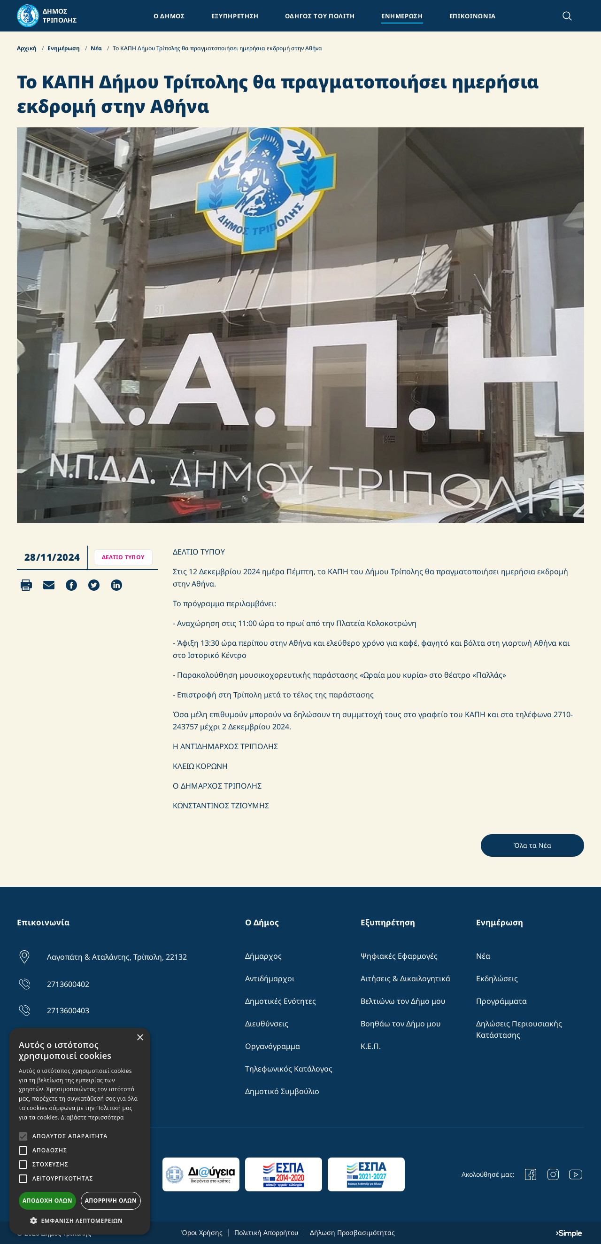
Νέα (97, 48)
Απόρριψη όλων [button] (111, 1201)
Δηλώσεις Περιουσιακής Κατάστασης (519, 1029)
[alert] (79, 1131)
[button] (80, 1220)
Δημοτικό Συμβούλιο (282, 1091)
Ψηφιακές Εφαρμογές (399, 956)
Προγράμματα (501, 1001)
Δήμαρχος (263, 956)
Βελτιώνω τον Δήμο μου (403, 1001)
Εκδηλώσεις (497, 978)
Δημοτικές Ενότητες (280, 1001)
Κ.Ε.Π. (371, 1046)
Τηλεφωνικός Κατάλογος (288, 1069)
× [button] (139, 1037)
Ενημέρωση (64, 48)
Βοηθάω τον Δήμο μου (401, 1023)
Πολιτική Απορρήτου (266, 1232)
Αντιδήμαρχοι (269, 978)
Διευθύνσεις (266, 1023)
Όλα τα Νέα (532, 845)
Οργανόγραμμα (272, 1046)
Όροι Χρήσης (202, 1232)
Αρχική (27, 48)
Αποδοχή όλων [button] (47, 1201)
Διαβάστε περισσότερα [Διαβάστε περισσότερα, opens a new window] (92, 1117)
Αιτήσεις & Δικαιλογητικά (405, 978)
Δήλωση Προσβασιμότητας (352, 1232)
